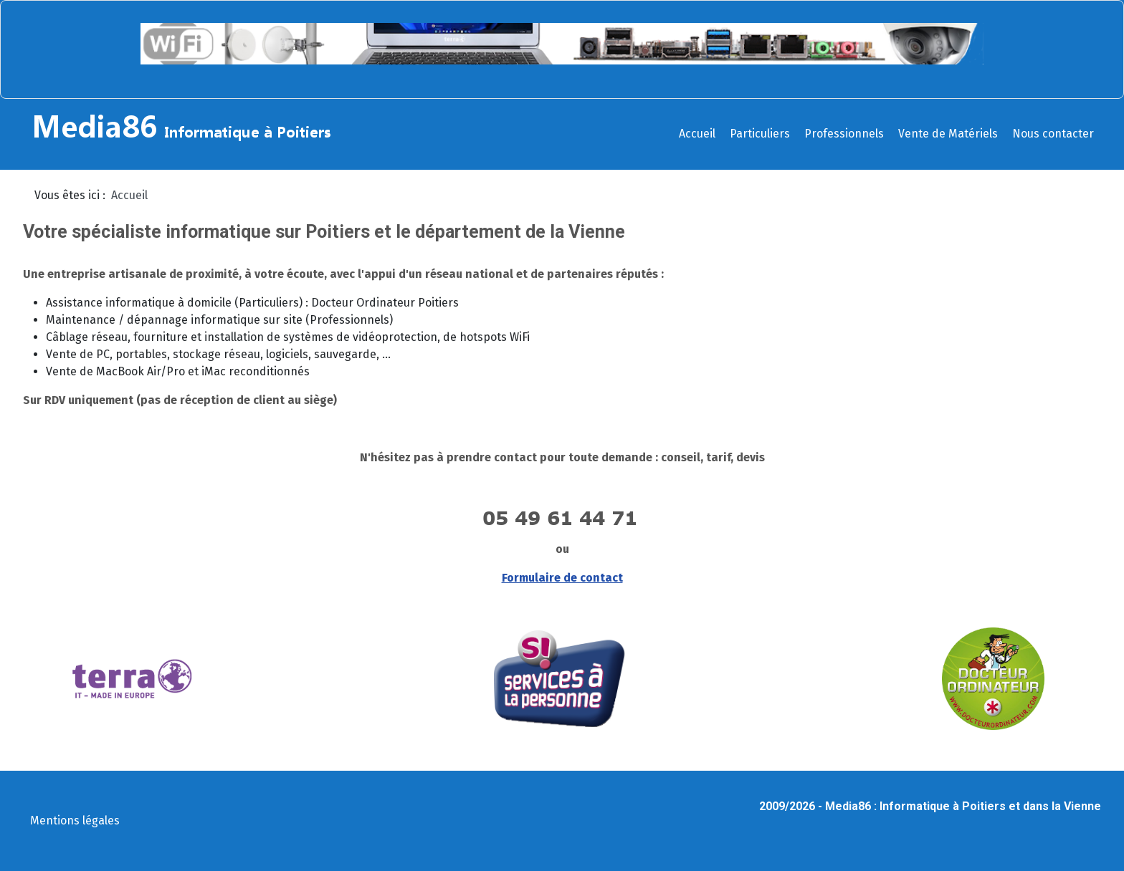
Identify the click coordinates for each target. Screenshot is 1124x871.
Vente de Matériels (948, 133)
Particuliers (760, 133)
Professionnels (844, 133)
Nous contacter (1053, 133)
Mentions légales (75, 820)
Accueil (697, 133)
